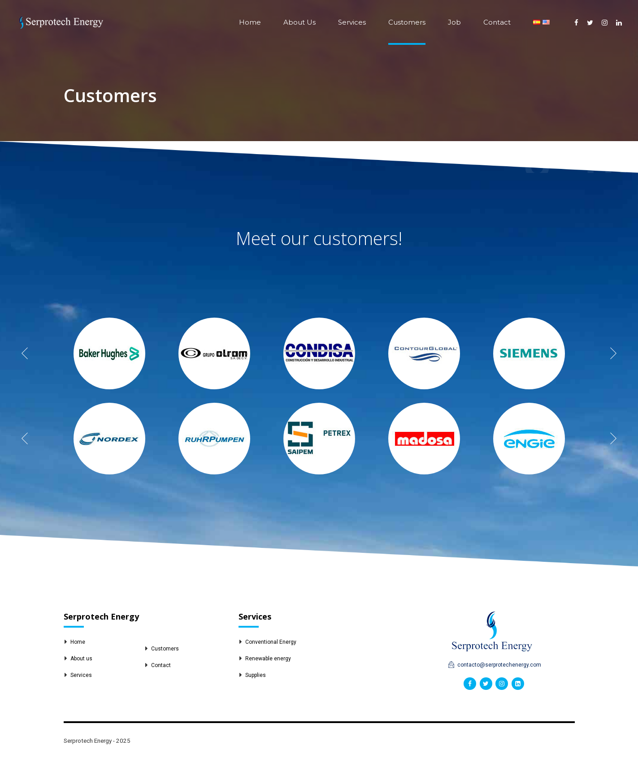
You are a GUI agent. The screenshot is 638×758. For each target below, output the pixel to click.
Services (352, 22)
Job (454, 22)
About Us (299, 22)
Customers (406, 22)
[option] (109, 353)
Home (250, 22)
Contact (497, 22)
